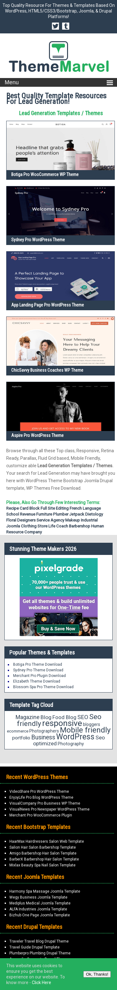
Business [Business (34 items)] (43, 737)
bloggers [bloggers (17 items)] (91, 724)
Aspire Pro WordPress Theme (37, 435)
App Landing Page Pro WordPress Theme (47, 304)
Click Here (41, 982)
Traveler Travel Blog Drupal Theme (39, 941)
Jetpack (76, 514)
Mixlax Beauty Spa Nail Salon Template (42, 865)
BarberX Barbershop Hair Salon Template (44, 859)
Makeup (72, 520)
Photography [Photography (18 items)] (71, 743)
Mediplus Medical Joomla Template (40, 903)
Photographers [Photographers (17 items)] (44, 730)
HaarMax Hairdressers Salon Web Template (46, 841)
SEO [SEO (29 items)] (82, 717)
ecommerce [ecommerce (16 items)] (17, 731)
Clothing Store (34, 526)
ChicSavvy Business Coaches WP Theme (47, 370)
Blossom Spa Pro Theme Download (43, 687)
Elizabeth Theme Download (36, 681)
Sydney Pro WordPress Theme (38, 239)
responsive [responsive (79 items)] (62, 723)
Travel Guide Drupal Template (34, 947)
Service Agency (50, 520)
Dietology (94, 514)
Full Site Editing (55, 508)
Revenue (27, 514)
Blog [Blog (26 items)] (46, 717)
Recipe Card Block (23, 508)
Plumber (60, 514)
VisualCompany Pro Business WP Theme (44, 803)
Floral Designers (21, 520)
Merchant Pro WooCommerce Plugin (40, 815)
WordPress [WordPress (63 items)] (75, 736)
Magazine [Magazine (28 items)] (28, 717)
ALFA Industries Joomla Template (38, 909)
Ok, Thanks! (97, 974)
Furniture (44, 514)
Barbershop (79, 526)
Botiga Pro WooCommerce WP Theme (45, 174)
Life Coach (58, 526)
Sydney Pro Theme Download (38, 670)
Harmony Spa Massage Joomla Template (44, 891)
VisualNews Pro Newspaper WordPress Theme (49, 809)
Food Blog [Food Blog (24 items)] (64, 717)
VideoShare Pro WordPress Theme (39, 791)
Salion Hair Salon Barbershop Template (42, 847)
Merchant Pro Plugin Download (39, 676)
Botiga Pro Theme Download (37, 664)
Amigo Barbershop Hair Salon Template (42, 853)
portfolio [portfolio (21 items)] (21, 738)
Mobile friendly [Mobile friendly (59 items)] (85, 729)
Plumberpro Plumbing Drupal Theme (40, 953)
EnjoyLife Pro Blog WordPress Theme (41, 797)
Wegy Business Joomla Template (38, 897)
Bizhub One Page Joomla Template (39, 915)
